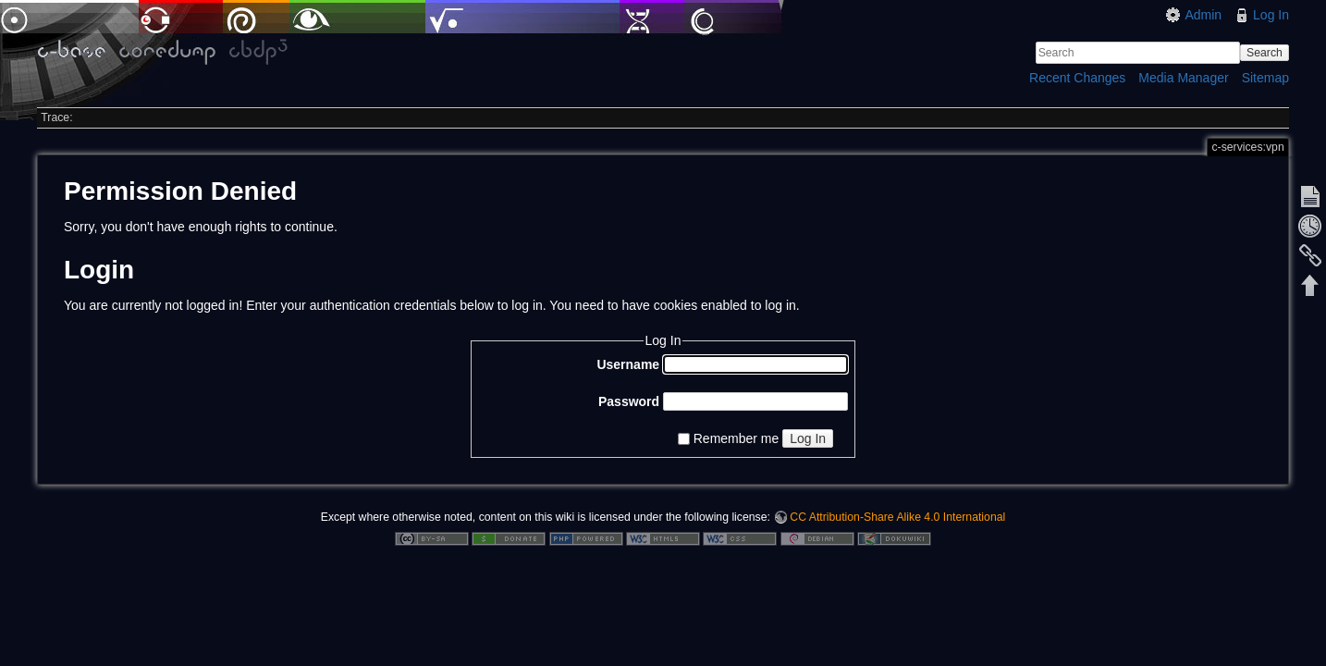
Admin (1203, 14)
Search (1264, 52)
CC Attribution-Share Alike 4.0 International (897, 517)
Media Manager (1183, 77)
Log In (1271, 14)
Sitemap (1265, 77)
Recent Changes (1077, 77)
